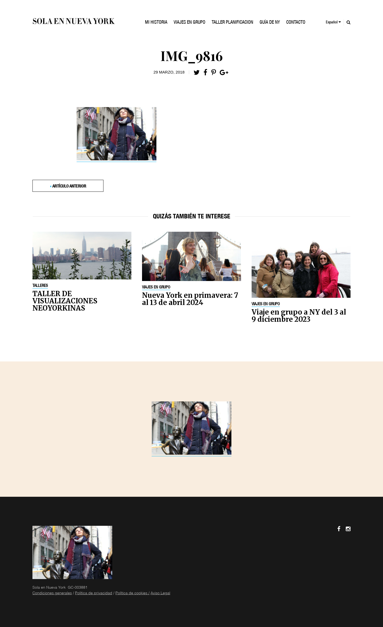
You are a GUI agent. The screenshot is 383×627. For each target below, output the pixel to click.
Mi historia (156, 22)
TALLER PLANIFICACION (232, 22)
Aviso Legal (160, 593)
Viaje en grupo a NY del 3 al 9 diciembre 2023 (299, 316)
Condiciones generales (52, 593)
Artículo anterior (69, 187)
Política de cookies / (132, 593)
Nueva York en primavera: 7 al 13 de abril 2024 (190, 299)
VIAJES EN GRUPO (189, 22)
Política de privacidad (93, 593)
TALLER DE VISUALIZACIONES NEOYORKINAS (64, 300)
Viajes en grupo (156, 288)
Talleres (40, 286)
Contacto (295, 22)
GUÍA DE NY (270, 22)
